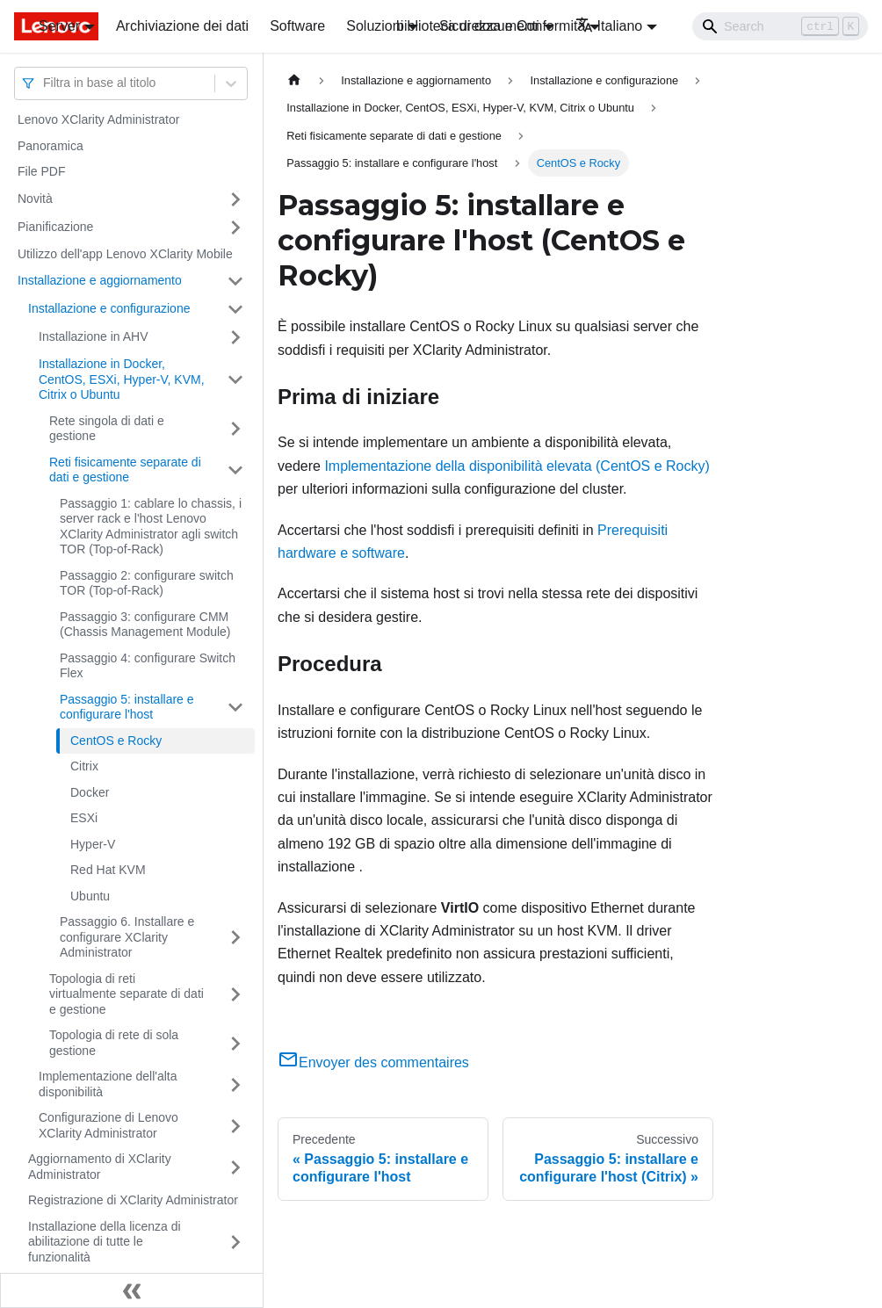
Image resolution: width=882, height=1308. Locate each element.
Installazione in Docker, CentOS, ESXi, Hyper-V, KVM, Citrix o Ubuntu (122, 379)
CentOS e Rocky (116, 740)
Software (297, 25)
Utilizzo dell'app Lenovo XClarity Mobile (125, 254)
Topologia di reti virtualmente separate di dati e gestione (126, 994)
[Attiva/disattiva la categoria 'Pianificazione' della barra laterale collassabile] (235, 227)
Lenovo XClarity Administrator (98, 119)
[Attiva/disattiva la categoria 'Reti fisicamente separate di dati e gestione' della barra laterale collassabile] (235, 470)
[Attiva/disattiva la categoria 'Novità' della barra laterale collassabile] (235, 199)
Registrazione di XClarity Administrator (133, 1200)
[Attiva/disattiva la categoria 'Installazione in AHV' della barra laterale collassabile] (235, 337)
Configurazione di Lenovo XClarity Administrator (108, 1125)
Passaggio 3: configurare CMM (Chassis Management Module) (145, 625)
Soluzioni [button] (374, 25)
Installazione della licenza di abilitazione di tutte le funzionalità (104, 1241)
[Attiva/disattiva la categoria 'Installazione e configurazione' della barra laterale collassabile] (235, 309)
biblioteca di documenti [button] (467, 25)
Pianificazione (55, 227)
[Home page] (294, 80)
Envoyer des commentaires (373, 1062)
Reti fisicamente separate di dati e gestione (125, 470)
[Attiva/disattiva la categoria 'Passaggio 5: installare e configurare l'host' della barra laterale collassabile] (235, 707)
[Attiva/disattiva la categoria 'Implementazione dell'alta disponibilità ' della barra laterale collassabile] (235, 1084)
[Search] (780, 26)
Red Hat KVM (108, 870)
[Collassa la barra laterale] (132, 1290)
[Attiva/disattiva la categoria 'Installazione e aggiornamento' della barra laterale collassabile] (235, 281)
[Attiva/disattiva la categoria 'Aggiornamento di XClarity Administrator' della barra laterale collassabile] (235, 1167)
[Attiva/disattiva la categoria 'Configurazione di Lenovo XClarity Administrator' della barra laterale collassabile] (235, 1125)
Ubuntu (90, 896)
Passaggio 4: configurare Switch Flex (147, 666)
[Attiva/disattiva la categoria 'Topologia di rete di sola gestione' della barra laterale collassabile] (235, 1043)
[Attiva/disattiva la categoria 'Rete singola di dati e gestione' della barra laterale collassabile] (235, 429)
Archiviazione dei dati (182, 25)
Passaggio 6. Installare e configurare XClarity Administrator (127, 936)
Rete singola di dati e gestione (106, 429)
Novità (35, 199)
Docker (89, 792)
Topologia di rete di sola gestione (113, 1043)
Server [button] (59, 25)
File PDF (41, 171)
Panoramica (50, 146)
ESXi (84, 818)
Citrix (84, 766)
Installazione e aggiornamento (100, 280)
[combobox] (45, 83)
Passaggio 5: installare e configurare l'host (127, 707)
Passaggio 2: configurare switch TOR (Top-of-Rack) (147, 583)
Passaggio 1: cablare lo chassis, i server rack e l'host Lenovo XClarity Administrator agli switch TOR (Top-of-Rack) (151, 526)
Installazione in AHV (93, 336)
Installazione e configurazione (109, 308)
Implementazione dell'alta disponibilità (108, 1084)
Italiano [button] (609, 25)
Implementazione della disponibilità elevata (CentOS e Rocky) (516, 466)
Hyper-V (92, 844)
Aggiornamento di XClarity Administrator (99, 1167)
